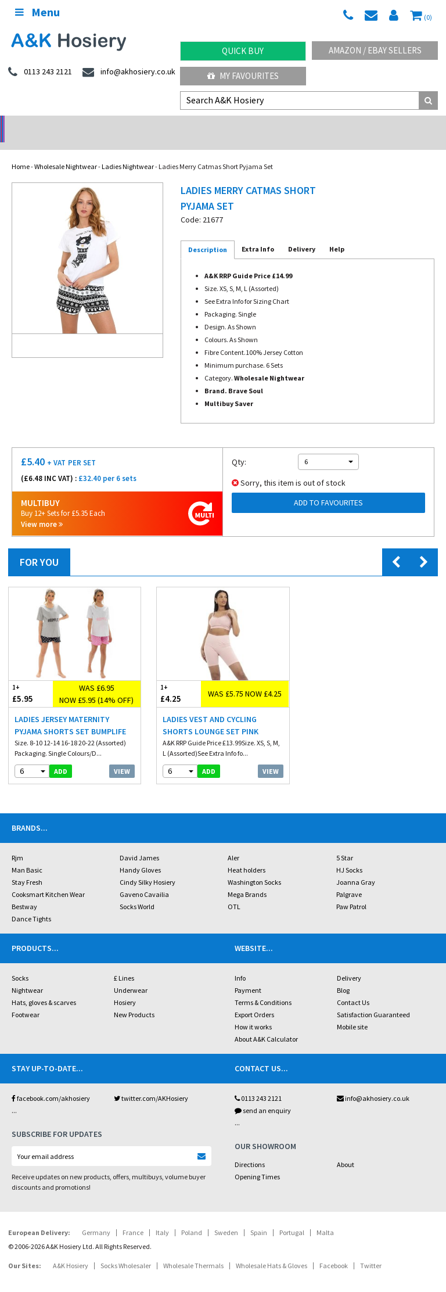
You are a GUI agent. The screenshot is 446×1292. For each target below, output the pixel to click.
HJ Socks (349, 854)
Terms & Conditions (263, 987)
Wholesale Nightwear (65, 151)
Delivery (349, 963)
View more (42, 509)
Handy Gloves (140, 854)
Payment (248, 975)
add (60, 756)
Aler (233, 842)
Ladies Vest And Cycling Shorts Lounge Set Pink (210, 710)
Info (240, 963)
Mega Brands (247, 879)
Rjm (17, 842)
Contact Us (353, 987)
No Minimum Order (56, 125)
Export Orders (254, 999)
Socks (20, 963)
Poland (191, 1217)
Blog (343, 975)
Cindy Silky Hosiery (147, 867)
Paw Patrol (351, 891)
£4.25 (178, 678)
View (122, 756)
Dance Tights (31, 903)
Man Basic (27, 854)
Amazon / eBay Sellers (375, 50)
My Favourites (243, 75)
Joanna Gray (355, 867)
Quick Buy (243, 50)
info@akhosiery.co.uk (373, 1083)
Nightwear (27, 975)
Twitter (371, 1250)
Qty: (239, 447)
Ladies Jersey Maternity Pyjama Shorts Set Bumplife (70, 710)
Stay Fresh (27, 867)
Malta (325, 1217)
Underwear (131, 975)
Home (21, 151)
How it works (253, 1011)
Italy (162, 1217)
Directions (250, 1149)
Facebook (333, 1250)
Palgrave (349, 879)
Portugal (291, 1217)
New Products (134, 999)
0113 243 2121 (258, 1083)
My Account (167, 125)
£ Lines (124, 963)
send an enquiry (263, 1095)
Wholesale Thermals (193, 1250)
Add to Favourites (328, 487)
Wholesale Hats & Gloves (271, 1250)
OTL (234, 891)
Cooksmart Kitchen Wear (48, 879)
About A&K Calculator (266, 1024)
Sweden (226, 1217)
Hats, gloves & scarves (44, 987)
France (133, 1217)
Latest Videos (390, 125)
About (345, 1149)
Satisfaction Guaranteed (373, 999)
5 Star (344, 842)
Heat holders (246, 854)
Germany (96, 1217)
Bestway (24, 891)
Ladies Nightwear (128, 151)
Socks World (137, 891)
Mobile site (352, 1011)
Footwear (25, 999)
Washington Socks (254, 867)
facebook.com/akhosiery (51, 1083)
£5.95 (30, 678)
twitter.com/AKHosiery (151, 1083)
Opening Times (257, 1161)
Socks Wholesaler (125, 1250)
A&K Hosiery (70, 1250)
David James (139, 842)
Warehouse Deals (279, 125)
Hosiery (125, 987)
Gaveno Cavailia (144, 879)
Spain (258, 1217)
